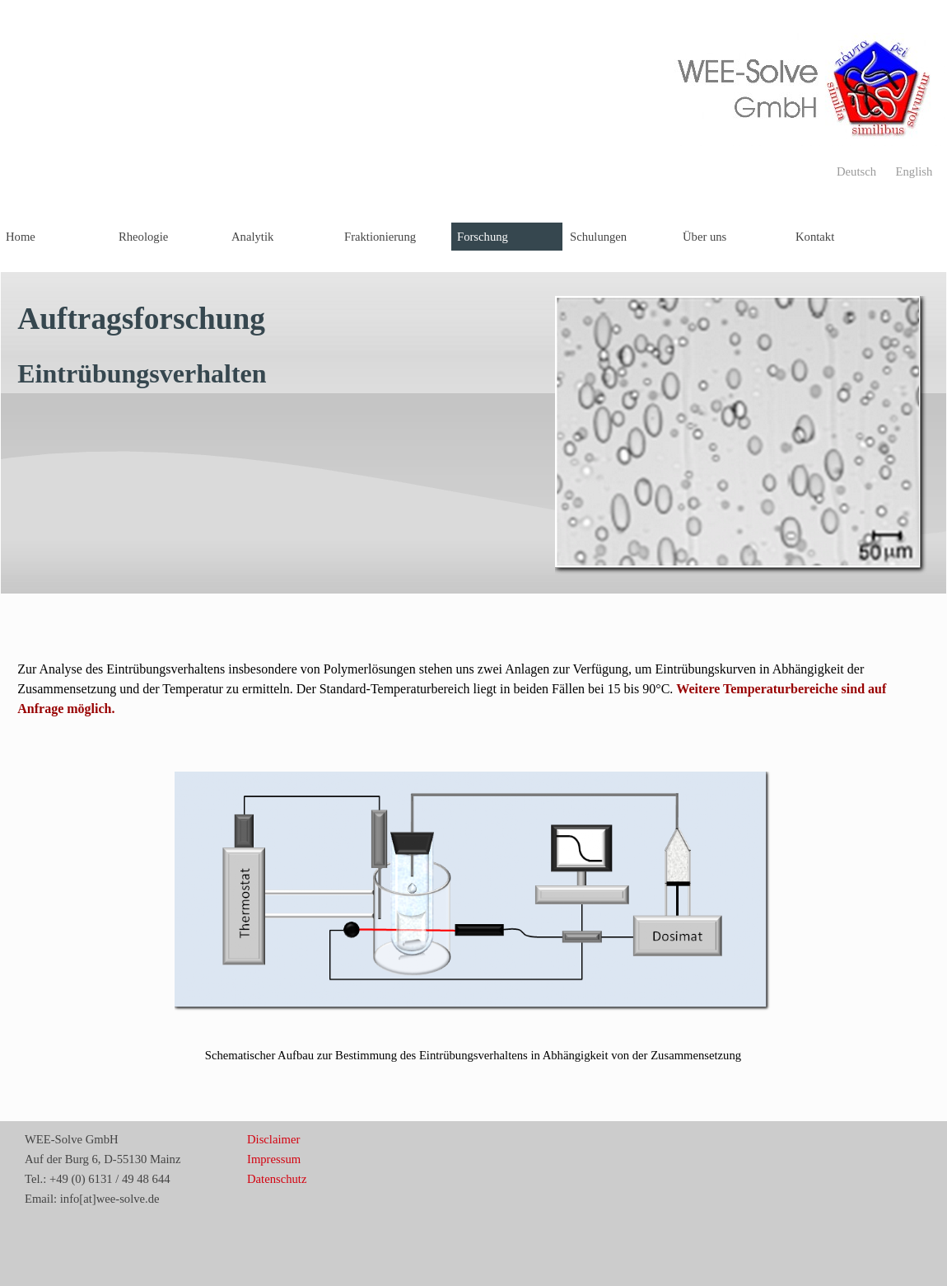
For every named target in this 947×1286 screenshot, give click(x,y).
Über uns (704, 236)
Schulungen (598, 236)
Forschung (482, 236)
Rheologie (143, 236)
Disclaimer (273, 1139)
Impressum (274, 1159)
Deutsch (856, 171)
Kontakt (814, 236)
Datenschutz (276, 1178)
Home (20, 236)
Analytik (252, 236)
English (914, 171)
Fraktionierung (380, 236)
